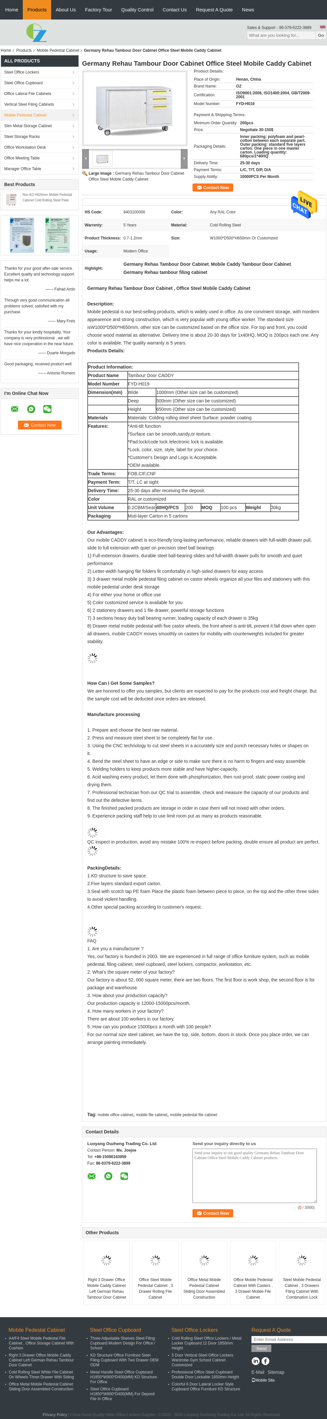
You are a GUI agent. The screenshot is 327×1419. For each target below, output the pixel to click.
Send (261, 1348)
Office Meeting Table (22, 158)
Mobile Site (263, 1380)
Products (37, 9)
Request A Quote (214, 9)
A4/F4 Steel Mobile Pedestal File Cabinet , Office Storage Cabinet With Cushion (41, 1343)
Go (321, 35)
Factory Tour (98, 9)
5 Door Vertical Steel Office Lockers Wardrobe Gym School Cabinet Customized (202, 1360)
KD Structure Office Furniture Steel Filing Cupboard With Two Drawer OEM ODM (124, 1360)
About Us (66, 9)
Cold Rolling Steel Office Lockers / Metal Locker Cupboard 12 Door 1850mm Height (207, 1343)
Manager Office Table (22, 169)
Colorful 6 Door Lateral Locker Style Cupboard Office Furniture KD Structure (206, 1386)
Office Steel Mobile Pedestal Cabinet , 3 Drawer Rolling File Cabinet (155, 1288)
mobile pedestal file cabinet (193, 1115)
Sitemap (275, 1372)
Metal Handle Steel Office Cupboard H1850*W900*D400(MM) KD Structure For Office (123, 1377)
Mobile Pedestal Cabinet (58, 50)
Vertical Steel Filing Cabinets (29, 104)
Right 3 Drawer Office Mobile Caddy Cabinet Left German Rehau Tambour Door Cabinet (106, 1288)
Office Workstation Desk (25, 147)
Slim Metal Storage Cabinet (28, 126)
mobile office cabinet (115, 1115)
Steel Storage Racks (22, 136)
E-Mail (257, 1372)
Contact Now (216, 187)
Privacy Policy (55, 1414)
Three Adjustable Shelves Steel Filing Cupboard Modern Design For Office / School (122, 1343)
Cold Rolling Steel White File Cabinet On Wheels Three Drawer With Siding (41, 1374)
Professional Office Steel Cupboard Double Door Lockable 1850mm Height (205, 1374)
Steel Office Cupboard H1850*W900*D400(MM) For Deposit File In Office (122, 1394)
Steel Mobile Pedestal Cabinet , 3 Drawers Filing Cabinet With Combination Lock (302, 1288)
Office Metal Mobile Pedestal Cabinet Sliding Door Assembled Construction (204, 1288)
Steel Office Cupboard (23, 83)
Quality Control (137, 9)
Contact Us (175, 9)
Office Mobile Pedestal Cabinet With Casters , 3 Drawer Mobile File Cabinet (253, 1288)
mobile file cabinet (151, 1115)
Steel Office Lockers (21, 72)
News (248, 9)
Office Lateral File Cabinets (27, 93)
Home (11, 9)
